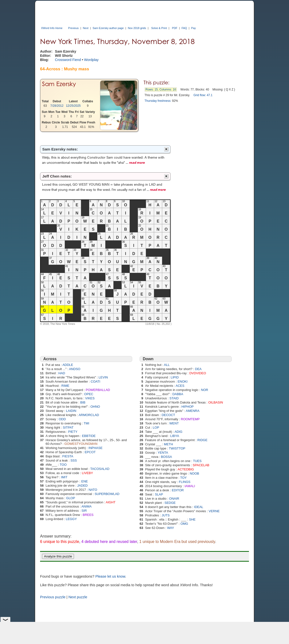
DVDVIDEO (197, 373)
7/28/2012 (56, 105)
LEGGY (71, 519)
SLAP (159, 494)
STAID (173, 398)
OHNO (95, 406)
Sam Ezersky (59, 84)
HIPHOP (187, 406)
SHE (192, 519)
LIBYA (174, 436)
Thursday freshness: (157, 101)
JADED (82, 485)
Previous (73, 28)
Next (85, 28)
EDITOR (178, 490)
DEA (198, 369)
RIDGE (202, 440)
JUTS (166, 515)
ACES (180, 386)
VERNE (214, 511)
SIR (84, 510)
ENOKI (183, 381)
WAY (170, 528)
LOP (156, 427)
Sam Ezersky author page (108, 28)
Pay (193, 28)
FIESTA (67, 456)
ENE (84, 481)
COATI (95, 381)
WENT (174, 423)
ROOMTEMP (190, 419)
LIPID (175, 377)
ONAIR (174, 498)
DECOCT (168, 415)
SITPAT (68, 427)
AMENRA (193, 411)
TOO (63, 464)
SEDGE (170, 503)
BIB (82, 402)
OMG (184, 523)
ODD (62, 419)
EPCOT (90, 452)
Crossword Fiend (68, 60)
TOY (183, 477)
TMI (86, 423)
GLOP (70, 498)
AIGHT (111, 502)
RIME (65, 386)
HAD (61, 373)
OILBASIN (215, 402)
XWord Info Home (51, 28)
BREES (88, 515)
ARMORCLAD (89, 415)
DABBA (177, 394)
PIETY (72, 432)
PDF (174, 28)
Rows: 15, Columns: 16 (160, 89)
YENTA (163, 452)
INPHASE (95, 448)
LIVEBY (87, 473)
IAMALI (190, 486)
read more (137, 162)
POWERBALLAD (98, 390)
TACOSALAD (99, 469)
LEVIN (103, 377)
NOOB (194, 473)
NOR (204, 390)
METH (168, 444)
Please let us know (110, 576)
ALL (167, 365)
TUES (197, 461)
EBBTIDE (89, 436)
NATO (92, 490)
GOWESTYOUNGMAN (80, 444)
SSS (74, 460)
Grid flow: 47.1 (202, 95)
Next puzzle (77, 597)
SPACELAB (201, 465)
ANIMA (86, 506)
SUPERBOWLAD (107, 494)
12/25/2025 (73, 105)
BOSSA (166, 457)
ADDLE (67, 365)
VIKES (90, 398)
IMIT (64, 477)
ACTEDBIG (186, 469)
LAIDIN (71, 411)
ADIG (178, 432)
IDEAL (198, 507)
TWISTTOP (177, 448)
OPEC (88, 394)
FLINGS (184, 482)
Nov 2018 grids (137, 28)
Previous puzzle (52, 597)
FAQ (184, 28)
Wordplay (91, 60)
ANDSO (74, 369)
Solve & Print (159, 28)
